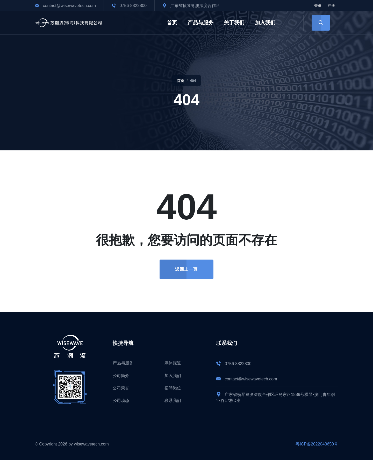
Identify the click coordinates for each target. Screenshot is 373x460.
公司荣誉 (121, 388)
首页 (172, 22)
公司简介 (121, 375)
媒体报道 (172, 363)
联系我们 (172, 400)
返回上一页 (186, 269)
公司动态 (121, 400)
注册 (331, 5)
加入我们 (265, 22)
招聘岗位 (172, 388)
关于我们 (234, 22)
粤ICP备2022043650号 (317, 444)
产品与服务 (200, 22)
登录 (317, 5)
